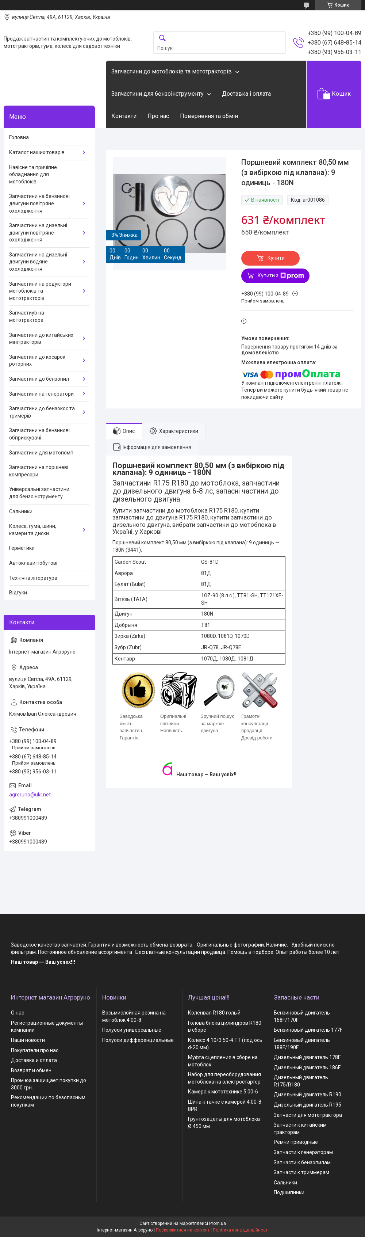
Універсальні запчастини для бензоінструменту (39, 492)
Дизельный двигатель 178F (307, 1057)
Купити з (281, 276)
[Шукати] (162, 38)
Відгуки (18, 592)
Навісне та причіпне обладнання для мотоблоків (33, 174)
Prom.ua (217, 1223)
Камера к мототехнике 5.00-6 (223, 1092)
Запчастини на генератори (41, 394)
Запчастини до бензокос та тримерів (42, 412)
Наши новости (28, 1040)
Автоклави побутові (33, 563)
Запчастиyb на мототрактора (26, 316)
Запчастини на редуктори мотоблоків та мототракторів (40, 291)
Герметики (22, 548)
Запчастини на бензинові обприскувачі (39, 434)
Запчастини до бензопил (39, 379)
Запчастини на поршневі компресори (38, 470)
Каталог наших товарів (37, 152)
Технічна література (33, 578)
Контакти (124, 116)
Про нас (158, 116)
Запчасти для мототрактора (308, 1115)
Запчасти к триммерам (301, 1172)
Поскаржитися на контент (183, 1230)
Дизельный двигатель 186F (307, 1067)
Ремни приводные (296, 1142)
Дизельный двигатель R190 (307, 1094)
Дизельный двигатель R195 (307, 1105)
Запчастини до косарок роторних (37, 360)
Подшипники (289, 1192)
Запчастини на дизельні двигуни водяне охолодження (38, 262)
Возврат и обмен (31, 1070)
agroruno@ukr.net (30, 795)
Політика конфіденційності (241, 1230)
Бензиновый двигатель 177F (308, 1030)
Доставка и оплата (34, 1060)
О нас (17, 1013)
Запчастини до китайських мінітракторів (41, 338)
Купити (276, 258)
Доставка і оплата (246, 93)
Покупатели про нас (34, 1050)
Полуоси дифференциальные (138, 1040)
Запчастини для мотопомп (41, 453)
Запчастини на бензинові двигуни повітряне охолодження (39, 203)
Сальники (20, 511)
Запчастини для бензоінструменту (157, 93)
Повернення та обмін (209, 116)
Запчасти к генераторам (303, 1152)
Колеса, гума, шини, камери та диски (32, 529)
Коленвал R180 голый (214, 1013)
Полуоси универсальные (131, 1030)
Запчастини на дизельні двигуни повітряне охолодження (38, 232)
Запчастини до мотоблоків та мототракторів (171, 71)
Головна (19, 137)
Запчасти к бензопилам (302, 1162)
